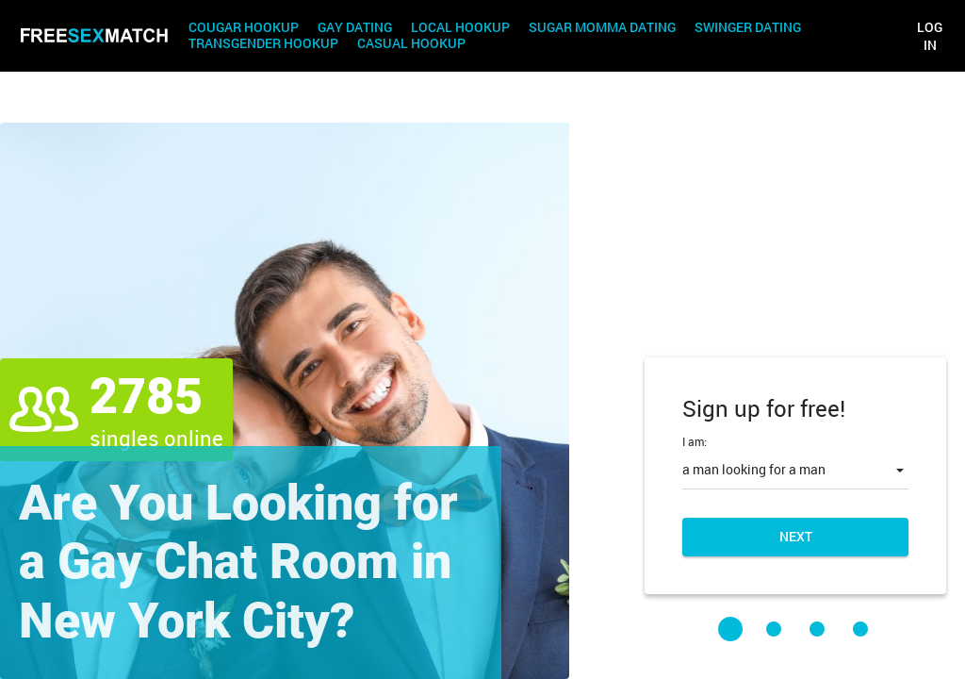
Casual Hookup (411, 44)
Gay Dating (355, 28)
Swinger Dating (748, 28)
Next (795, 536)
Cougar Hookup (243, 28)
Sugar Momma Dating (602, 28)
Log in (929, 36)
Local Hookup (460, 28)
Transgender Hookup (263, 44)
